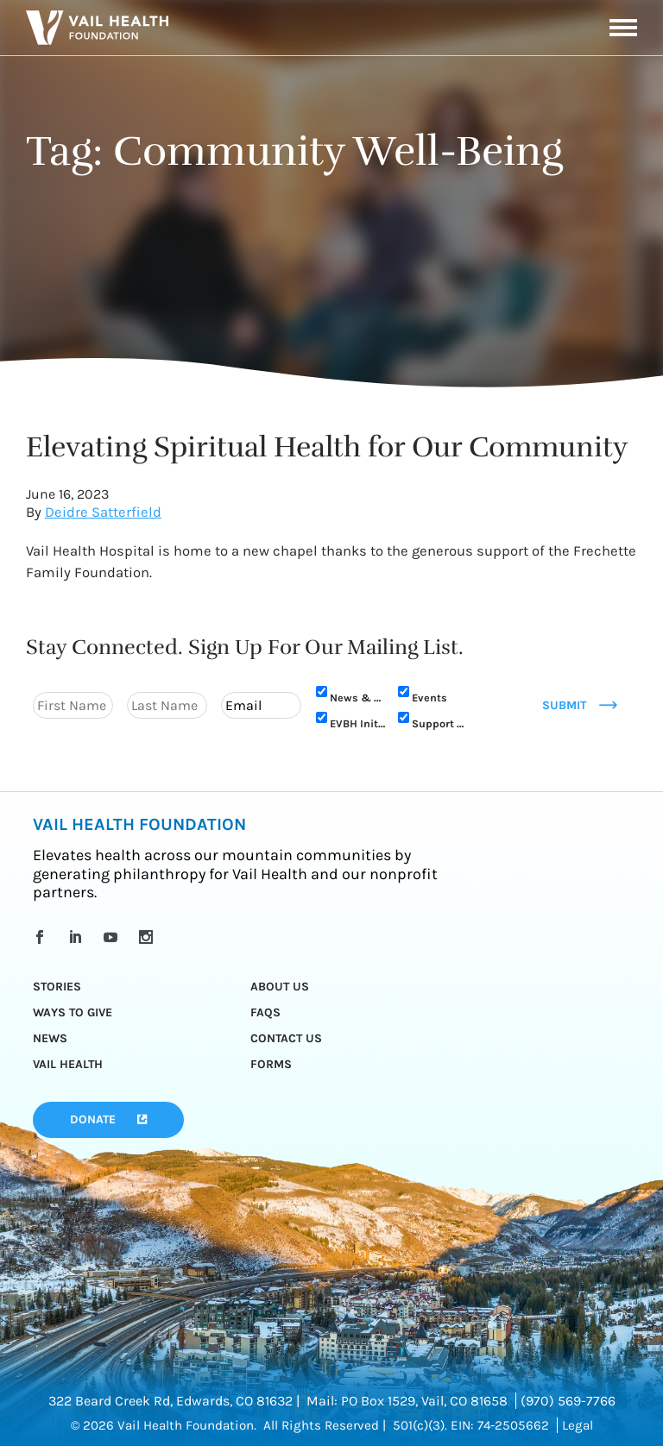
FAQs (265, 1012)
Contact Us (286, 1038)
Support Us (440, 723)
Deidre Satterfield (103, 512)
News (50, 1038)
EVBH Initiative (358, 723)
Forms (271, 1064)
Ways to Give (72, 1012)
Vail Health (68, 1064)
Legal (577, 1425)
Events (429, 697)
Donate (93, 1119)
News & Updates (358, 697)
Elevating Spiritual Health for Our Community (327, 447)
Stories (57, 986)
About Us (279, 986)
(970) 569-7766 (568, 1401)
